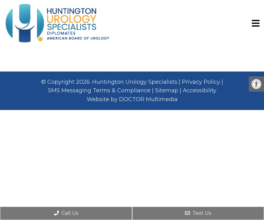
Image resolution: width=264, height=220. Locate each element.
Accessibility (199, 90)
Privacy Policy (201, 82)
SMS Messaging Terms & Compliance (99, 90)
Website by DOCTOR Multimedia (132, 99)
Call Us (66, 213)
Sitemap (166, 90)
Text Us (198, 213)
